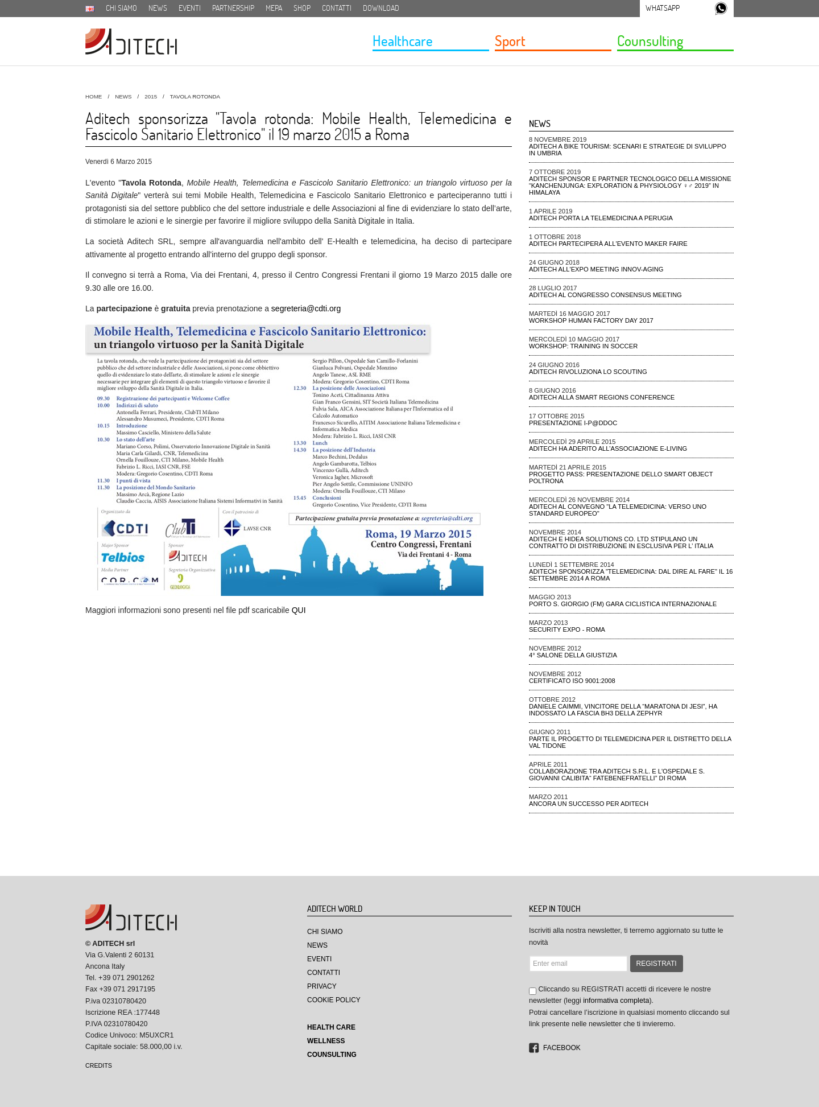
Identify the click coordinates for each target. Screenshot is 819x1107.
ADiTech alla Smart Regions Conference (602, 397)
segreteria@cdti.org (306, 308)
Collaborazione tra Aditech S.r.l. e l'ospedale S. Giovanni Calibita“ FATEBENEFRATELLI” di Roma (617, 774)
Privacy (322, 986)
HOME (93, 96)
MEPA (274, 8)
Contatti (336, 8)
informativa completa (616, 1001)
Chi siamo (121, 8)
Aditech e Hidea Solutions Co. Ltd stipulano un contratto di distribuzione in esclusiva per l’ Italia (621, 542)
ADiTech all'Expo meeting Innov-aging (596, 269)
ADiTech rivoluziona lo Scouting (588, 371)
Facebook (562, 1048)
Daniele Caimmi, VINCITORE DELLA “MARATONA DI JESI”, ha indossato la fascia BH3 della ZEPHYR (623, 710)
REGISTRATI (656, 964)
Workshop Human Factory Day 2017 (591, 320)
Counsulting (650, 40)
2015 (150, 96)
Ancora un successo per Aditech (588, 803)
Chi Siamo (325, 932)
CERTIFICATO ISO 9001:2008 (572, 680)
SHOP (302, 8)
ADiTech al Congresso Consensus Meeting (605, 294)
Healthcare (403, 40)
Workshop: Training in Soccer (583, 346)
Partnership (233, 8)
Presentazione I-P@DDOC (573, 422)
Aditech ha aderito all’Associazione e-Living (608, 448)
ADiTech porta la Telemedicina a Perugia (601, 218)
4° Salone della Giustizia (573, 655)
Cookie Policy (334, 1000)
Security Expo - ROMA (567, 629)
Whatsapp (663, 8)
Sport (510, 40)
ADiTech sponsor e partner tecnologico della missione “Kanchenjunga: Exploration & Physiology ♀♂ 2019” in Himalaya (630, 185)
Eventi (190, 8)
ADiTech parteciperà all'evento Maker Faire (608, 243)
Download (381, 8)
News (157, 8)
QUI (299, 610)
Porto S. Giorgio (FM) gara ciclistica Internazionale (623, 603)
